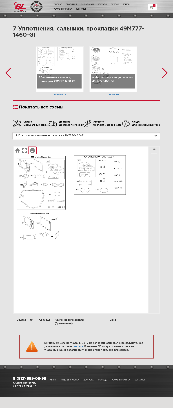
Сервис (115, 4)
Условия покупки (63, 9)
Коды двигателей (70, 380)
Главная (58, 4)
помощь (78, 346)
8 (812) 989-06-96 (29, 378)
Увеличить (60, 94)
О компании (87, 4)
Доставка (102, 4)
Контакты (81, 9)
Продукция (71, 4)
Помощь (126, 4)
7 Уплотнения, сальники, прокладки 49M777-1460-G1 (87, 136)
